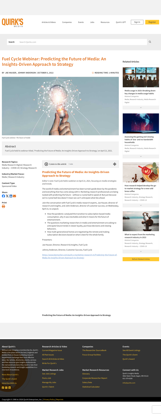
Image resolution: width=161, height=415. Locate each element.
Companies (67, 22)
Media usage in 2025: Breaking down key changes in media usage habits (140, 92)
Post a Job (46, 378)
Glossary (86, 373)
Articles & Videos (49, 22)
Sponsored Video (9, 186)
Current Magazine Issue (52, 350)
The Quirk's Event (9, 379)
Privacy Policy (49, 399)
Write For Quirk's (49, 363)
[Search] (82, 42)
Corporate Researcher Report (94, 378)
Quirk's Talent (48, 386)
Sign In (137, 22)
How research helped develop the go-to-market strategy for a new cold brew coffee (140, 188)
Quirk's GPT (121, 22)
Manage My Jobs (49, 382)
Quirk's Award (129, 359)
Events (81, 22)
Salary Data (87, 382)
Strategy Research (28, 168)
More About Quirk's (10, 374)
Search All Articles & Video (53, 359)
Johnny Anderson (27, 72)
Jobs (92, 22)
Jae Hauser (10, 72)
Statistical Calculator (91, 386)
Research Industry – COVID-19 (17, 166)
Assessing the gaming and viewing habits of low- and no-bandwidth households (139, 139)
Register (152, 22)
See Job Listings (49, 373)
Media (4, 177)
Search (11, 42)
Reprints (59, 399)
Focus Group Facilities (91, 354)
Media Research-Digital (12, 164)
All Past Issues (48, 354)
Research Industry (16, 177)
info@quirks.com (129, 383)
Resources (105, 22)
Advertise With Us (9, 383)
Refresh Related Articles (141, 259)
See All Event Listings (131, 350)
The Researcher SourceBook (94, 350)
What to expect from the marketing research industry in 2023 (140, 235)
